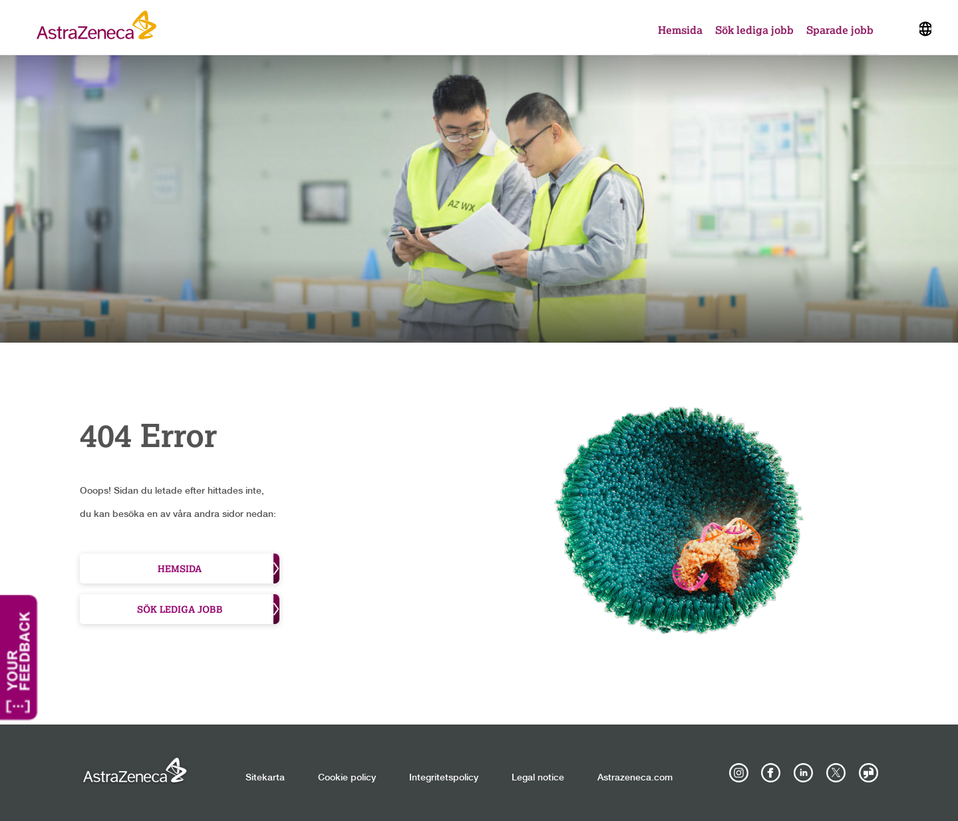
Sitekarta (265, 777)
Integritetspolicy (443, 777)
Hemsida (680, 29)
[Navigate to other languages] (925, 27)
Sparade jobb (840, 29)
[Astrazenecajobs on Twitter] (836, 773)
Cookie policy (347, 777)
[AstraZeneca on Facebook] (771, 773)
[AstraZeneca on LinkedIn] (804, 773)
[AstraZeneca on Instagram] (738, 773)
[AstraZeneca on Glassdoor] (868, 773)
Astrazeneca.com (635, 777)
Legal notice (538, 777)
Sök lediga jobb (754, 29)
